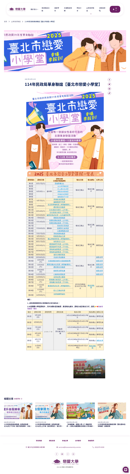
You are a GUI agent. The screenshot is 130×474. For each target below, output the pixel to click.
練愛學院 (56, 9)
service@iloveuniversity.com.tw (68, 447)
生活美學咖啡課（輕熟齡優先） (59, 205)
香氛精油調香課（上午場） (59, 249)
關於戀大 (34, 9)
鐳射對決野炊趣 (59, 271)
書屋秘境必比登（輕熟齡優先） (59, 286)
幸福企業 (65, 441)
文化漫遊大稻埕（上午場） (59, 210)
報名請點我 (91, 286)
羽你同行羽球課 (63, 226)
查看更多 (18, 398)
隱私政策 (52, 441)
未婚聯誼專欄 (68, 9)
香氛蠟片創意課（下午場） (59, 282)
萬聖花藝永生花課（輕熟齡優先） (59, 264)
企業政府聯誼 (90, 9)
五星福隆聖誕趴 (59, 294)
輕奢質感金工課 (59, 236)
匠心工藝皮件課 (59, 290)
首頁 (5, 21)
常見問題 (39, 441)
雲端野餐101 (59, 183)
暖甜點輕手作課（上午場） (59, 244)
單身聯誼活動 (45, 9)
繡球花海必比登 (52, 215)
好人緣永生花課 (63, 189)
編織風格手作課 (63, 197)
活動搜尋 (102, 9)
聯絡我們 (91, 441)
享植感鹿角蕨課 (59, 234)
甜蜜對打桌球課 (63, 228)
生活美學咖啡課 (63, 186)
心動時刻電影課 (59, 274)
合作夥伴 (78, 441)
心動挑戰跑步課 (63, 231)
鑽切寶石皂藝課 (59, 207)
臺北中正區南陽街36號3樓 (35, 447)
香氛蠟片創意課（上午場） (59, 280)
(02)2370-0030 (98, 447)
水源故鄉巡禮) (65, 261)
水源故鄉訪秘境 (54, 261)
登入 (115, 9)
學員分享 (79, 9)
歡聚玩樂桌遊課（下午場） (59, 223)
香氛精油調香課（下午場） (59, 252)
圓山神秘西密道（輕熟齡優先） (59, 239)
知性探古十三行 (59, 241)
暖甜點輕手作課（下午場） (59, 247)
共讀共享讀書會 (59, 257)
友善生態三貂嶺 (59, 277)
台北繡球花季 (65, 215)
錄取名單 (99, 257)
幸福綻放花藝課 (63, 194)
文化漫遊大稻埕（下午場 (59, 212)
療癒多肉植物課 (63, 191)
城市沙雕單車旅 (59, 255)
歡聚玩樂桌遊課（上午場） (59, 220)
